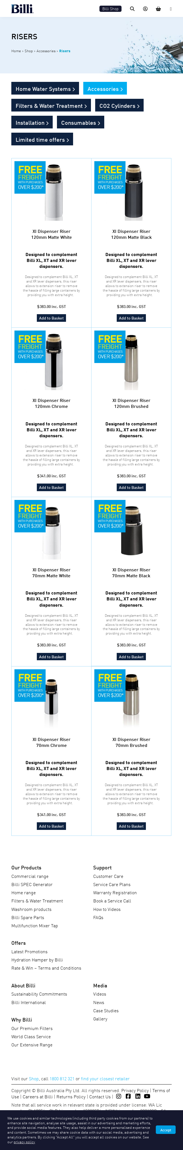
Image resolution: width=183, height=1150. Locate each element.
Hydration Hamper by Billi (37, 959)
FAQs (98, 917)
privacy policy (24, 1141)
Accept (165, 1129)
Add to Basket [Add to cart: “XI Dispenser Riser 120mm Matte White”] (51, 317)
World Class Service (31, 1036)
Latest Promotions (29, 951)
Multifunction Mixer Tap (34, 925)
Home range (23, 892)
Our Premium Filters (32, 1028)
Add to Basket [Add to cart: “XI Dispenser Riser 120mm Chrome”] (51, 487)
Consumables (78, 122)
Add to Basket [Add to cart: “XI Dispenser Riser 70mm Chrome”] (51, 825)
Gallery (100, 1018)
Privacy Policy (135, 1090)
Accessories (46, 50)
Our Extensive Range (31, 1044)
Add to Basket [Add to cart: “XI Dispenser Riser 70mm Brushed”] (131, 825)
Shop (29, 50)
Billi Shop (110, 9)
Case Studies (106, 1010)
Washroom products (31, 909)
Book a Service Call (112, 900)
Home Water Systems (43, 88)
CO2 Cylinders (117, 105)
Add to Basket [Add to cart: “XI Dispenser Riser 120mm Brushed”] (131, 487)
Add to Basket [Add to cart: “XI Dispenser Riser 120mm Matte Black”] (131, 317)
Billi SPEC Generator (32, 884)
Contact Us (100, 1096)
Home (16, 50)
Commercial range (29, 876)
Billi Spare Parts (27, 917)
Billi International (28, 1002)
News (98, 1002)
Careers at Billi (38, 1096)
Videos (99, 993)
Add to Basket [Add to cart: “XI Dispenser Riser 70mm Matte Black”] (131, 656)
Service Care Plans (112, 884)
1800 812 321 (62, 1078)
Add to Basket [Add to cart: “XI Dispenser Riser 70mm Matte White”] (51, 656)
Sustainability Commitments (39, 993)
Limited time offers (40, 139)
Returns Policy (71, 1096)
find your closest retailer (105, 1078)
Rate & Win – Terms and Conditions (46, 967)
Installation (30, 122)
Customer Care (108, 876)
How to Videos (107, 909)
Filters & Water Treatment (49, 105)
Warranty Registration (115, 892)
